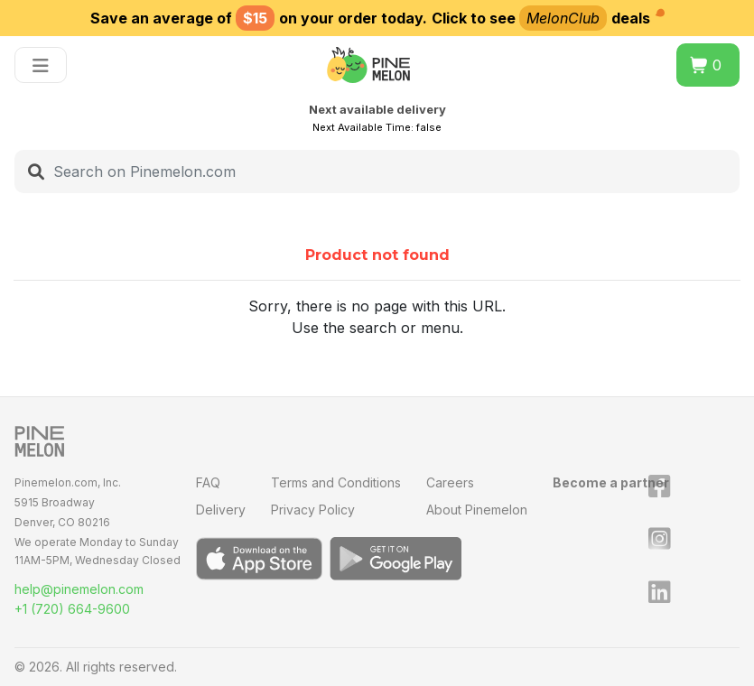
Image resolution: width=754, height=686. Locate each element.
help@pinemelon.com (79, 589)
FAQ (208, 482)
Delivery (221, 509)
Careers (450, 482)
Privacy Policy (313, 509)
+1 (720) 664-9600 (72, 608)
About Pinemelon (476, 509)
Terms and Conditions (336, 482)
